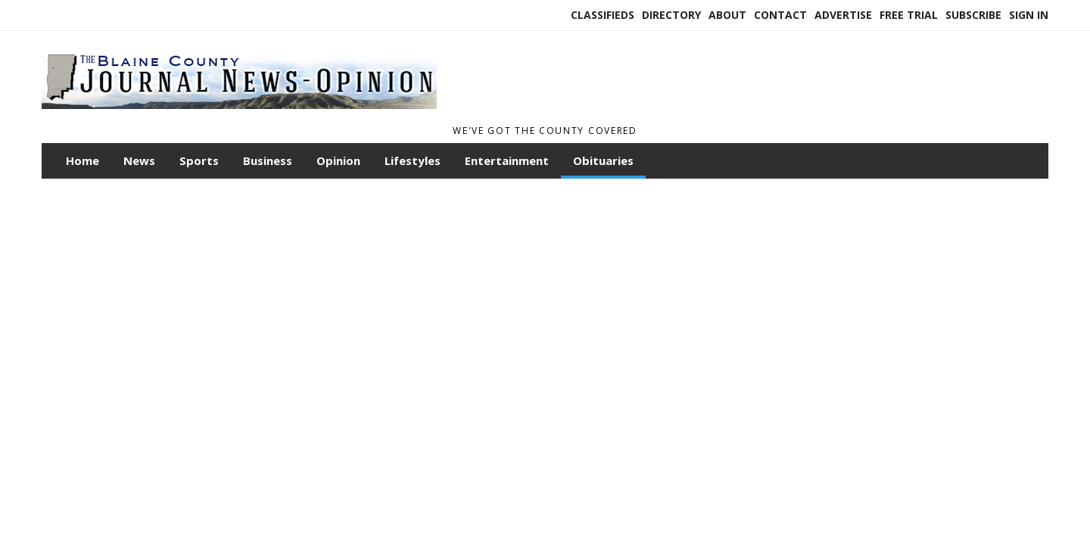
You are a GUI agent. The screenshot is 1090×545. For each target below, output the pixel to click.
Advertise (843, 15)
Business (267, 160)
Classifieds (602, 15)
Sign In (1028, 15)
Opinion (338, 160)
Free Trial (909, 15)
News (139, 160)
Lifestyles (413, 160)
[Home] (239, 112)
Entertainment (507, 160)
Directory (671, 15)
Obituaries (603, 160)
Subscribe (973, 15)
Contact (780, 15)
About (727, 15)
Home (82, 160)
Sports (199, 160)
